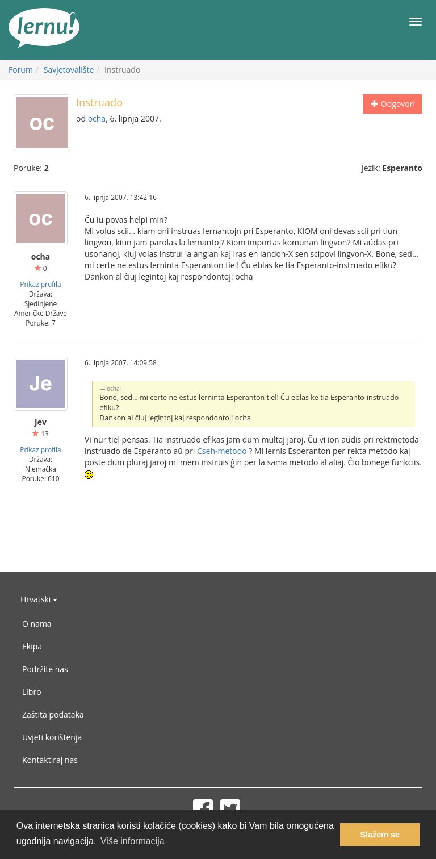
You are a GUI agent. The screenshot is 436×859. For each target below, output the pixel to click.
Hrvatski (38, 599)
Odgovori (393, 103)
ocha (97, 118)
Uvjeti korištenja (52, 737)
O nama (37, 623)
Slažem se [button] (380, 834)
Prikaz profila (40, 284)
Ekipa (32, 646)
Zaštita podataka (53, 714)
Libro (31, 691)
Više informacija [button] (132, 841)
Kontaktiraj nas (50, 759)
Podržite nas (45, 669)
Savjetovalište (69, 69)
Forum (21, 69)
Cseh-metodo (222, 450)
